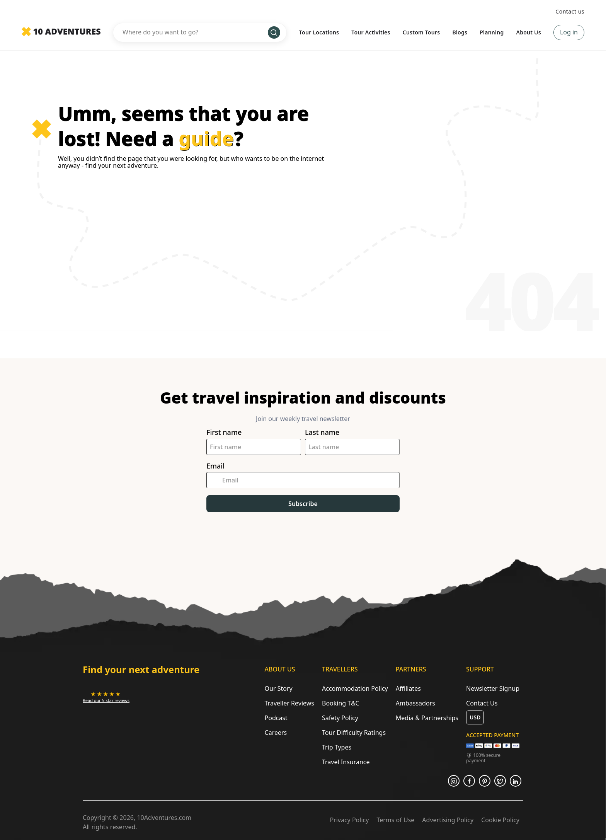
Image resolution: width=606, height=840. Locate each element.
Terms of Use (395, 820)
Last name (322, 432)
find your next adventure (121, 165)
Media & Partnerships (427, 718)
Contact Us (481, 703)
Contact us (569, 11)
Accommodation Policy (355, 688)
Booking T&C (340, 703)
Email (215, 466)
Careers (276, 732)
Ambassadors (415, 703)
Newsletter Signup (492, 688)
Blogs (459, 32)
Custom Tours (421, 32)
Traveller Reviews (289, 703)
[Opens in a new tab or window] (106, 696)
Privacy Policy (349, 820)
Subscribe (303, 503)
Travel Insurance (346, 762)
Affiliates (408, 688)
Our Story (279, 688)
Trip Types (336, 747)
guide (206, 138)
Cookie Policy (500, 820)
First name (224, 432)
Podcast (276, 718)
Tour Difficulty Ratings (354, 732)
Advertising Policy (447, 820)
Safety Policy (340, 718)
